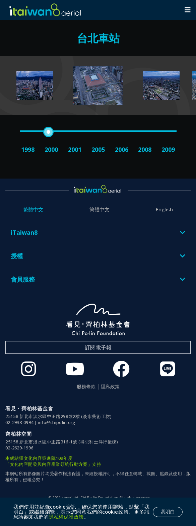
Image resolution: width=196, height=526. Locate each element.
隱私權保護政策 (66, 516)
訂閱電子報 (98, 347)
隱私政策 (110, 386)
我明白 (168, 511)
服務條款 (86, 386)
